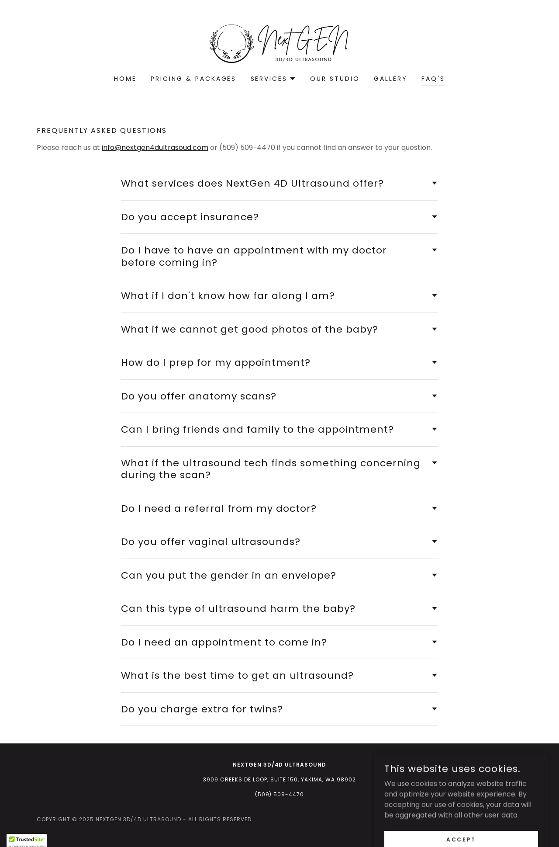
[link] (279, 43)
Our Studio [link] (335, 78)
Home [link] (125, 78)
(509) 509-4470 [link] (279, 794)
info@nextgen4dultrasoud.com (155, 147)
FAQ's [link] (433, 78)
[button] (274, 78)
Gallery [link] (390, 78)
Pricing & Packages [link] (194, 78)
